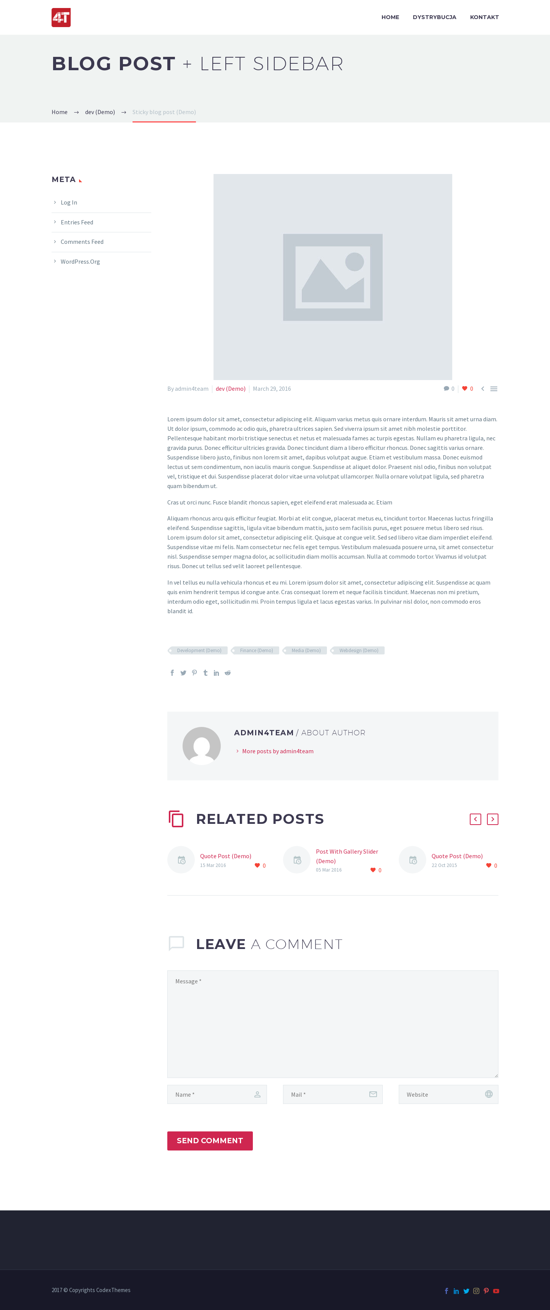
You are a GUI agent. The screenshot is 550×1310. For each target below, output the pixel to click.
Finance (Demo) (256, 650)
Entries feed (77, 222)
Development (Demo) (199, 650)
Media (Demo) (306, 650)
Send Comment (210, 1140)
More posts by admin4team (278, 751)
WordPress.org (80, 261)
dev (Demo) (231, 388)
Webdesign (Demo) (359, 650)
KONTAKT (484, 17)
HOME (390, 17)
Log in (69, 202)
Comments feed (82, 241)
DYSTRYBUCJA (434, 17)
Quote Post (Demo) (225, 856)
